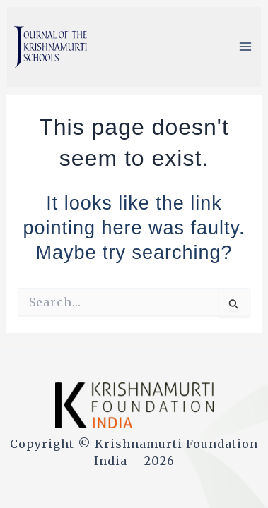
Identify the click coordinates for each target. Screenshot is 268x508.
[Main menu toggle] (245, 46)
